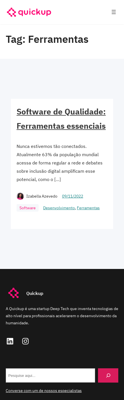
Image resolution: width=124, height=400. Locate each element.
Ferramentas (88, 207)
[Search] (108, 375)
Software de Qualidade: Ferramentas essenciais (61, 118)
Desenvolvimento (59, 207)
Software (27, 207)
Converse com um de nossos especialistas (44, 390)
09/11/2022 (72, 196)
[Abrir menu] (113, 12)
